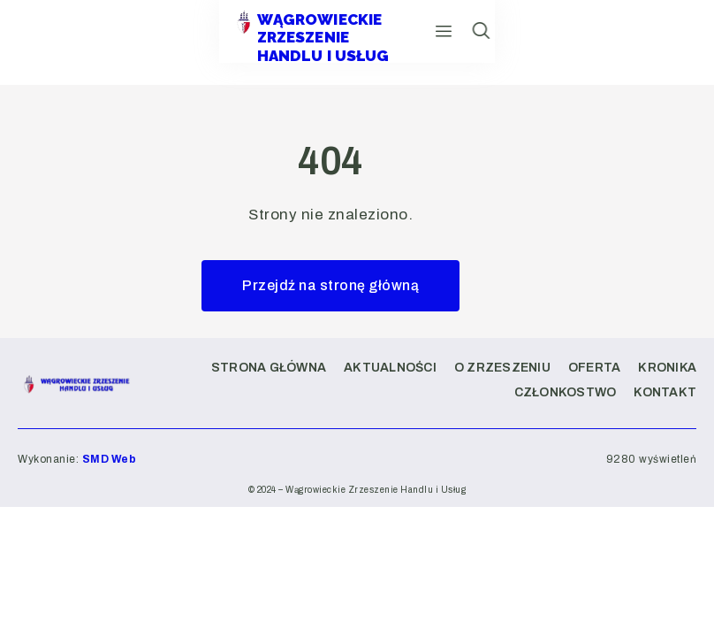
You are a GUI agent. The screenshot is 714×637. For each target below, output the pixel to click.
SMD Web (109, 459)
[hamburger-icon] (629, 42)
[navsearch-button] (685, 42)
